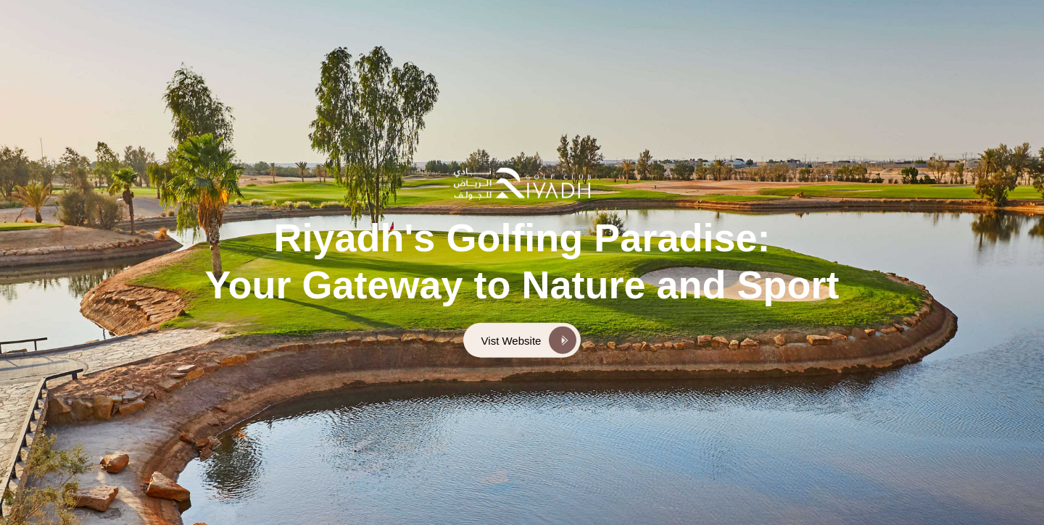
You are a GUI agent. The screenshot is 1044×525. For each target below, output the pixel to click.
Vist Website (511, 340)
